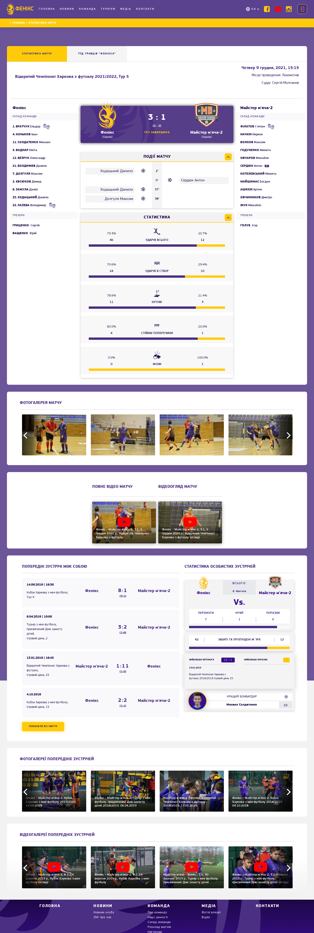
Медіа (125, 9)
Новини (67, 9)
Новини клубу (103, 912)
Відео (206, 917)
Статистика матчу (37, 53)
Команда (87, 9)
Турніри (108, 9)
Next (287, 435)
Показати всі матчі (43, 726)
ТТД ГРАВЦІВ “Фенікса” (97, 53)
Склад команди (159, 922)
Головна (47, 9)
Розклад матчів (159, 927)
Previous (26, 435)
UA (253, 9)
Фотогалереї (211, 912)
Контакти (145, 9)
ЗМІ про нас (102, 917)
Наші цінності (158, 917)
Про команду (157, 912)
